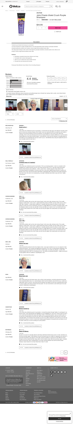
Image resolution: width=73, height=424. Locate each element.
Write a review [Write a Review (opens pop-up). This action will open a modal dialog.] (57, 19)
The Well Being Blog (41, 380)
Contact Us (28, 370)
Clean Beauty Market (38, 393)
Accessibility (28, 383)
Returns (27, 380)
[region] (59, 417)
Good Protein (22, 393)
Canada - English (10, 370)
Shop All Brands (23, 399)
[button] (38, 27)
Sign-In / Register (60, 1)
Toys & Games (37, 394)
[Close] (70, 413)
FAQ (27, 377)
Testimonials (39, 375)
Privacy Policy (62, 415)
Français (28, 1)
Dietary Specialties (37, 399)
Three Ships (22, 394)
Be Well (39, 382)
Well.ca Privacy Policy (41, 377)
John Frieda (39, 13)
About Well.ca (39, 370)
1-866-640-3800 (16, 402)
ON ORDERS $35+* (11, 1)
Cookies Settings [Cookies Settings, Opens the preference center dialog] (59, 421)
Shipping (27, 378)
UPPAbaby (22, 396)
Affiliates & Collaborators (39, 372)
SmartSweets (22, 398)
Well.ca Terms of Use (41, 378)
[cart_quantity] (42, 27)
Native (6, 393)
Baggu (6, 394)
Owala (6, 396)
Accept (59, 418)
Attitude (7, 398)
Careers (27, 385)
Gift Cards (28, 372)
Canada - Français (10, 372)
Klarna (27, 382)
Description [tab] (36, 42)
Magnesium (36, 398)
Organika (7, 399)
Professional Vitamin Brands (39, 396)
